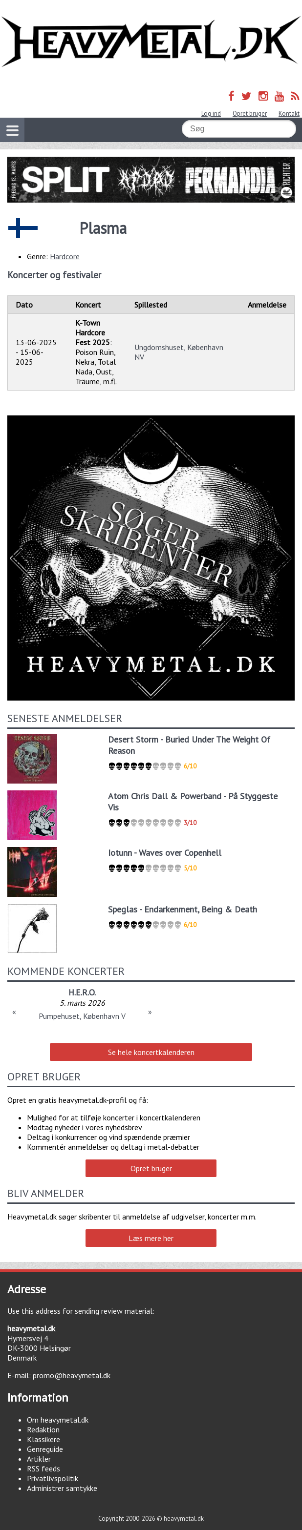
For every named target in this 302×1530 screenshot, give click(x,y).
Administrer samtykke (62, 1488)
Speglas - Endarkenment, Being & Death (182, 909)
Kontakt (289, 113)
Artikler (39, 1459)
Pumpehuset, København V (82, 1016)
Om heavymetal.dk (57, 1420)
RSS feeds (43, 1468)
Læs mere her (151, 1238)
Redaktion (43, 1429)
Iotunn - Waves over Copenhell (164, 852)
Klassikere (43, 1439)
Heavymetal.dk (151, 42)
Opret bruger (250, 113)
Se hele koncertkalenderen (151, 1052)
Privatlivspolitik (52, 1478)
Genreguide (45, 1449)
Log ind (211, 113)
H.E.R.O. (82, 992)
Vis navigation (9, 124)
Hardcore (65, 256)
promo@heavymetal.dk (71, 1375)
